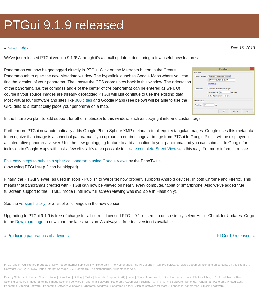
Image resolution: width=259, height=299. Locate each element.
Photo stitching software (229, 277)
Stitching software (15, 281)
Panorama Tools (180, 277)
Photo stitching (202, 277)
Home (33, 277)
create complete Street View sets (155, 149)
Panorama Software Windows (61, 285)
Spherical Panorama (198, 281)
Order (88, 277)
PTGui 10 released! (234, 235)
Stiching (145, 281)
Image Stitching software (66, 281)
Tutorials (99, 277)
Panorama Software (96, 281)
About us (151, 277)
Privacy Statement (15, 277)
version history (32, 203)
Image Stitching (38, 281)
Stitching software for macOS (152, 285)
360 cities (83, 100)
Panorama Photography (228, 281)
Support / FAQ (116, 277)
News (140, 277)
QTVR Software (173, 281)
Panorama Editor (121, 285)
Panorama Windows (95, 285)
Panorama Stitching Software (22, 285)
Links (131, 277)
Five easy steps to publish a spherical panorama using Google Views (65, 161)
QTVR (157, 281)
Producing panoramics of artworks (38, 235)
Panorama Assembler (124, 281)
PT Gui (163, 277)
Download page (29, 222)
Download (65, 277)
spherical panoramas (186, 285)
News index (17, 48)
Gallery (78, 277)
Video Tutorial (47, 277)
